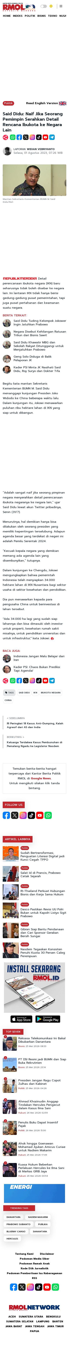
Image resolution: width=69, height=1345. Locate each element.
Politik (8, 103)
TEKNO (52, 16)
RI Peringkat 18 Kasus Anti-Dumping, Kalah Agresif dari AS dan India (35, 725)
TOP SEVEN (13, 1032)
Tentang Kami (24, 1254)
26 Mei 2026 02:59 (37, 1112)
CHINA (8, 700)
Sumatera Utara (31, 1317)
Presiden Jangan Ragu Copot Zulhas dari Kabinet (39, 1082)
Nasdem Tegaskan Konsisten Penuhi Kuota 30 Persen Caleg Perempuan (43, 953)
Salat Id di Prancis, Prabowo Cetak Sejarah (40, 874)
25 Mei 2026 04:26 (36, 1088)
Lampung (42, 1321)
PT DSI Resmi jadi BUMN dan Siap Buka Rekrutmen (42, 1061)
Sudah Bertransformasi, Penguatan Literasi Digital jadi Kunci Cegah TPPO (42, 856)
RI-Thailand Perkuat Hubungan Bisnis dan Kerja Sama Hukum (43, 892)
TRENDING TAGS (19, 1208)
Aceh (12, 1317)
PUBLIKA (43, 1224)
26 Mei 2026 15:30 (36, 1130)
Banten (57, 1321)
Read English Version (42, 103)
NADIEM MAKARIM (38, 1217)
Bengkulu (53, 1317)
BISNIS (41, 16)
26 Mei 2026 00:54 (37, 1176)
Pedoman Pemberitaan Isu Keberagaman (34, 1273)
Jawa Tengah (34, 1326)
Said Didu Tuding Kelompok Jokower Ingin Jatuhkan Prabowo (40, 322)
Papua (34, 1331)
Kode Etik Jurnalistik (34, 1268)
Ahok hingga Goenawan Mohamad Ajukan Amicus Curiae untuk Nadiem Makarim (41, 1147)
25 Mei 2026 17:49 (37, 1155)
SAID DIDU (24, 692)
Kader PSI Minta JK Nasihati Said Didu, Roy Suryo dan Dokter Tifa (37, 369)
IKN (35, 692)
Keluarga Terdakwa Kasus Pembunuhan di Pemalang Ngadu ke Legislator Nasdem (34, 744)
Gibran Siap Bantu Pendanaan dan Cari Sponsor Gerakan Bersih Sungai (42, 933)
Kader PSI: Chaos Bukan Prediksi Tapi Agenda (37, 668)
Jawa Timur (55, 1326)
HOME (7, 16)
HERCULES (12, 1238)
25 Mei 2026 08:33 (36, 1046)
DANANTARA (14, 1217)
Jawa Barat (13, 1326)
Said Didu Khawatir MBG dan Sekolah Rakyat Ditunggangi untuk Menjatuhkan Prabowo (39, 346)
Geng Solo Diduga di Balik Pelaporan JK (33, 358)
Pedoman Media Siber (34, 1259)
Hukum (22, 1112)
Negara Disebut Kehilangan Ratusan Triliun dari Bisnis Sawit (40, 333)
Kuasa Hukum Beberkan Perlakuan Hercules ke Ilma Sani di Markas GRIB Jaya (41, 1168)
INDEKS (18, 16)
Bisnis (21, 1046)
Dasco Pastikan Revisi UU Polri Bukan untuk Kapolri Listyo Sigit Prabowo (43, 913)
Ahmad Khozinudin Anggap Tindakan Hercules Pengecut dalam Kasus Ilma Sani (39, 1105)
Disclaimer (47, 1254)
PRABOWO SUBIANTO (19, 1224)
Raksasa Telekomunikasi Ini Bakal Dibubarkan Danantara (42, 1040)
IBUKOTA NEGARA (51, 692)
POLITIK (30, 16)
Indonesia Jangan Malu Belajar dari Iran (39, 658)
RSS (34, 1278)
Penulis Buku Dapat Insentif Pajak (38, 1124)
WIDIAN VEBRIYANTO (41, 149)
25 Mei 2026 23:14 (36, 1067)
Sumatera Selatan (19, 1321)
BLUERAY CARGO (16, 1231)
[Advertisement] (34, 61)
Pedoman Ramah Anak (34, 1264)
